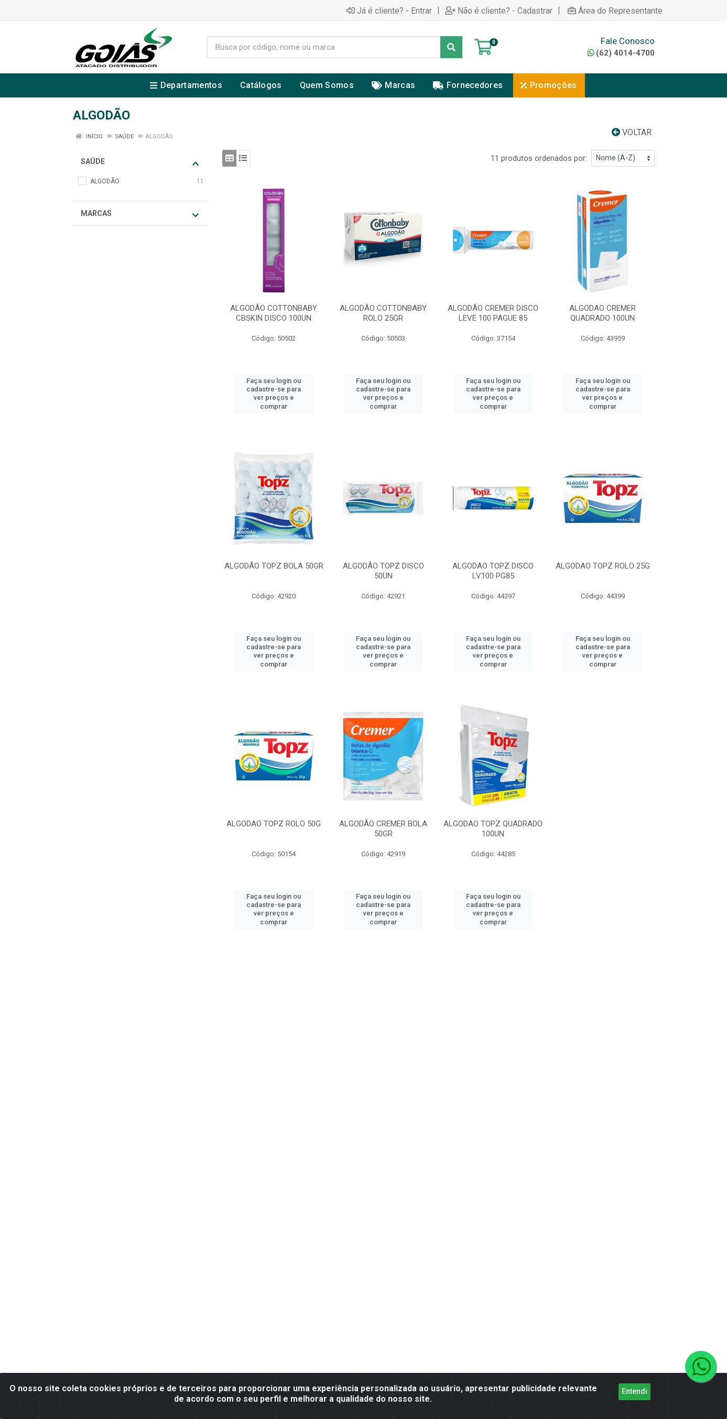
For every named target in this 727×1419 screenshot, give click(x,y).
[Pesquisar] (451, 47)
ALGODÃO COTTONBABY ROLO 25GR (383, 313)
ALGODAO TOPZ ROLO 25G (603, 566)
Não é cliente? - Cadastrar (498, 10)
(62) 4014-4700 (621, 53)
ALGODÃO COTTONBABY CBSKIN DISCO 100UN (273, 313)
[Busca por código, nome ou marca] (324, 47)
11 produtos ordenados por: (539, 158)
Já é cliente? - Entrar (389, 10)
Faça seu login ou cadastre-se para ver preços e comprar (273, 393)
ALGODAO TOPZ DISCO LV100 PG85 (493, 571)
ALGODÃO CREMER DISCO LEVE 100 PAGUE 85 (493, 313)
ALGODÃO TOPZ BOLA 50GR (273, 566)
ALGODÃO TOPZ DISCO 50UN (383, 571)
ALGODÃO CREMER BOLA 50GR (383, 828)
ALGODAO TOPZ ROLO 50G (273, 823)
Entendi (634, 1392)
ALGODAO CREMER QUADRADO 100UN (602, 313)
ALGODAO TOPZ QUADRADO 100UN (492, 828)
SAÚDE (140, 162)
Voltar (632, 132)
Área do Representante (615, 10)
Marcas (140, 214)
